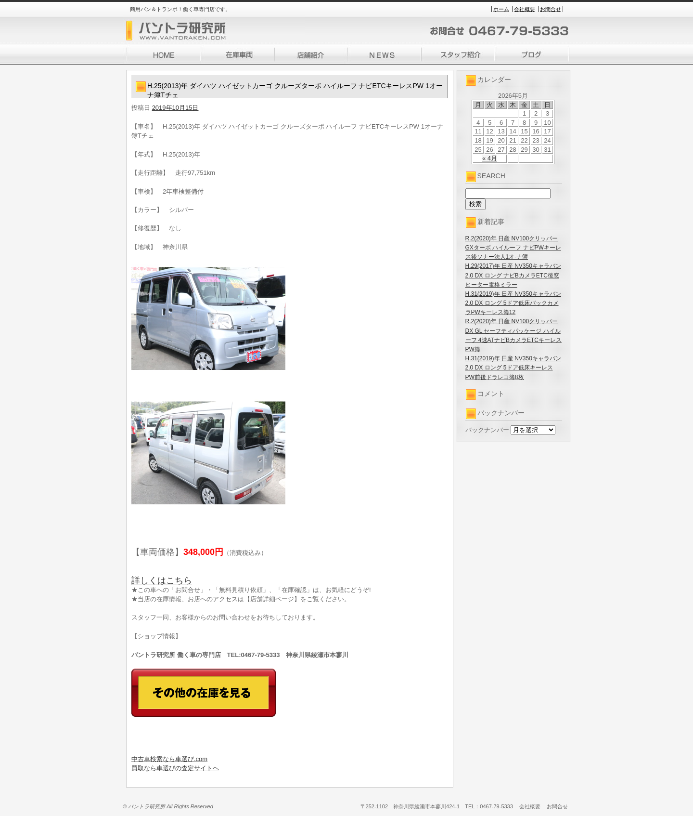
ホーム (501, 9)
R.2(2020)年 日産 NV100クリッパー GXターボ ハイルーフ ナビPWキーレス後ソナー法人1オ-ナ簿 (513, 247)
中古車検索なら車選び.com (169, 759)
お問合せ (550, 9)
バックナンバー (487, 430)
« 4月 (489, 158)
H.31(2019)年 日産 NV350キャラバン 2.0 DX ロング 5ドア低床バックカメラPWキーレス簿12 (513, 303)
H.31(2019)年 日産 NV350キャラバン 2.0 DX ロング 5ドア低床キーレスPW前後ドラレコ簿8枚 (513, 367)
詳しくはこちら (161, 580)
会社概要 (524, 9)
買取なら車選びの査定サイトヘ (175, 768)
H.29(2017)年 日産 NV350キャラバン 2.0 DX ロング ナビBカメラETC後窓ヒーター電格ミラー (513, 275)
